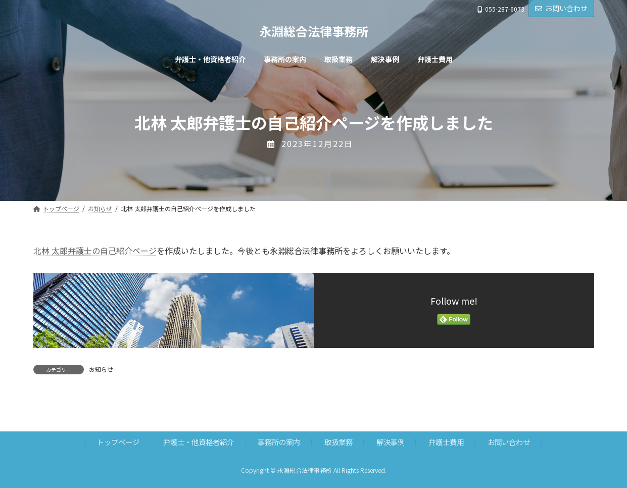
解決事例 (390, 441)
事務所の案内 (279, 441)
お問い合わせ (561, 8)
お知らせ (101, 369)
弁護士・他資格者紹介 (198, 441)
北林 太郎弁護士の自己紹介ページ (95, 251)
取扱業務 (338, 441)
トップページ (118, 441)
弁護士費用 (446, 441)
